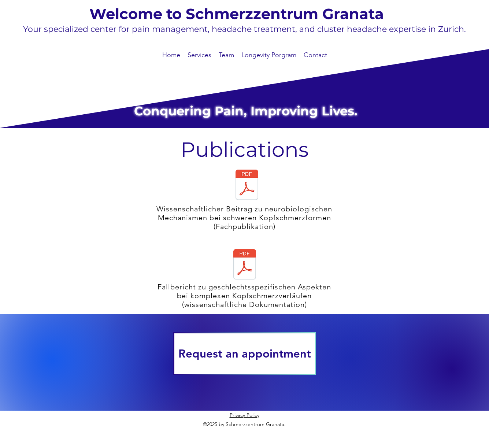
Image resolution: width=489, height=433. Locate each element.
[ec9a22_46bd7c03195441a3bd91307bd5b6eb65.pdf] (247, 186)
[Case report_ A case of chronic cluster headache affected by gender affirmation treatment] (244, 265)
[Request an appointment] (244, 353)
